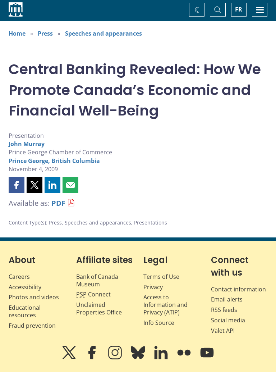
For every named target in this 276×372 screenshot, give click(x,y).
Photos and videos (34, 297)
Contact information (238, 289)
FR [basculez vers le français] (238, 9)
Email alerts (227, 299)
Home (17, 33)
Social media (228, 320)
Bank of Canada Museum (97, 280)
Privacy (153, 287)
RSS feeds (224, 310)
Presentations (150, 222)
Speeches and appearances (103, 33)
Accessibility (25, 287)
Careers (19, 277)
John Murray (27, 144)
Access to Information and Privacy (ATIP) (165, 304)
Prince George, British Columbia (54, 161)
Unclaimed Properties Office (99, 308)
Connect (93, 294)
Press (45, 33)
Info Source (158, 323)
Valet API (223, 331)
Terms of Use (161, 277)
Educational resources (25, 311)
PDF (58, 203)
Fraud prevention (32, 326)
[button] (16, 185)
